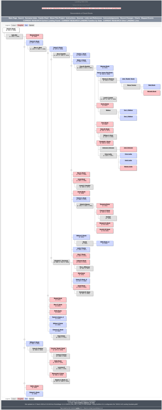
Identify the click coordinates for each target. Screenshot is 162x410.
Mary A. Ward (38, 47)
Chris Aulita (108, 154)
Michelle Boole (151, 91)
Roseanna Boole (105, 204)
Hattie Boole (58, 361)
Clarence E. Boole (58, 329)
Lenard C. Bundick (84, 185)
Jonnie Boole (81, 191)
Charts (137, 18)
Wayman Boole (104, 66)
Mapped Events (147, 18)
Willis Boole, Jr (104, 242)
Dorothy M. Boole (105, 229)
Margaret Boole (34, 35)
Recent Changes (126, 18)
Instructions (71, 18)
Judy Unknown (128, 148)
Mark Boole (151, 85)
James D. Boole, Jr (81, 279)
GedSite (78, 408)
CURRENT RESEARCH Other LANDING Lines (121, 21)
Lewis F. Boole (81, 248)
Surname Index (31, 18)
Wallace (108, 110)
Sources (80, 18)
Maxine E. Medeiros (108, 79)
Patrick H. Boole (34, 41)
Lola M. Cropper (108, 97)
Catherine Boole (81, 260)
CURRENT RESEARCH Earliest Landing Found (41, 21)
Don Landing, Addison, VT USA (84, 402)
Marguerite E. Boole (58, 373)
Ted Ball (108, 217)
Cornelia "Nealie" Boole (58, 348)
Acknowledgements (111, 18)
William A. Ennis (108, 135)
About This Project (57, 18)
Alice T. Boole (81, 254)
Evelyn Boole (105, 104)
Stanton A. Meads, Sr (61, 380)
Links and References (93, 18)
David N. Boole (11, 28)
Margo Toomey (131, 85)
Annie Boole (81, 179)
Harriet (85, 242)
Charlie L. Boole (81, 54)
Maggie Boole (58, 298)
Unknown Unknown (108, 148)
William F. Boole (34, 342)
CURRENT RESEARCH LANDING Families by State (82, 21)
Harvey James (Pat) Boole (105, 72)
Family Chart (43, 18)
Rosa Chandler (61, 54)
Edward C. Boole (34, 392)
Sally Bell (14, 35)
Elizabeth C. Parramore (61, 260)
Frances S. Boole (105, 210)
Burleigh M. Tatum (84, 292)
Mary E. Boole (81, 173)
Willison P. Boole (81, 235)
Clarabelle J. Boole (104, 141)
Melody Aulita (128, 166)
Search (21, 18)
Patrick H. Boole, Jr (58, 317)
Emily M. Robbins (38, 348)
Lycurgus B (61, 367)
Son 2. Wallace (128, 116)
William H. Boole (58, 323)
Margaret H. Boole (105, 223)
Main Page (13, 18)
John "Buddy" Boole (128, 79)
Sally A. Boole (34, 386)
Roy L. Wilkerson (85, 267)
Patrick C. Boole (81, 198)
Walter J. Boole (81, 60)
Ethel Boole (81, 273)
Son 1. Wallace (128, 110)
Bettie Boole (58, 311)
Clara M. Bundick (85, 66)
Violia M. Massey (85, 204)
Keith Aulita (128, 160)
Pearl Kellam (61, 336)
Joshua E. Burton (61, 354)
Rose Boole (104, 123)
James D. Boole (58, 47)
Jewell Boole (81, 285)
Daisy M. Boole (104, 129)
